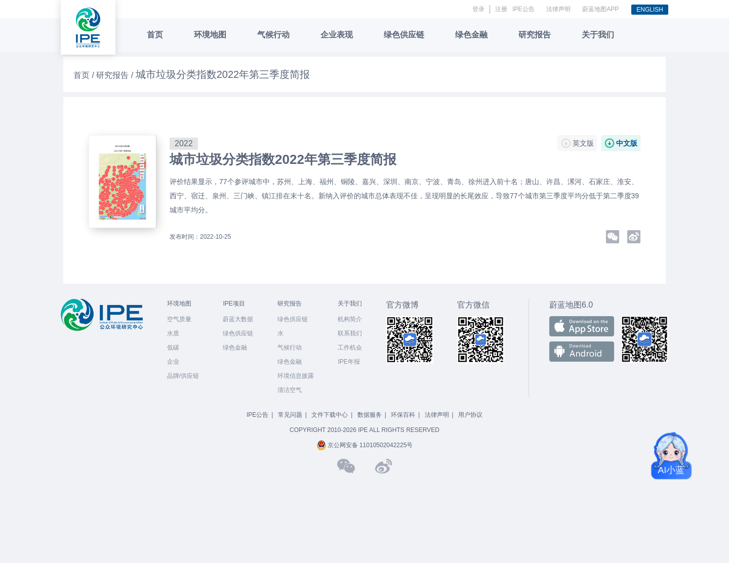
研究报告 (534, 34)
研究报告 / (115, 75)
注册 (501, 9)
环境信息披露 (295, 375)
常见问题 (290, 414)
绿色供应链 (404, 34)
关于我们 (598, 34)
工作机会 (350, 347)
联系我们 (350, 333)
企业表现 (336, 34)
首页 (155, 34)
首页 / (84, 75)
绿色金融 (471, 34)
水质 (173, 333)
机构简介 (350, 319)
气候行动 (273, 34)
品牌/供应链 (183, 375)
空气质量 (179, 319)
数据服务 (369, 414)
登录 (478, 9)
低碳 (173, 347)
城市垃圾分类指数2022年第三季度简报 (283, 159)
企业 (173, 361)
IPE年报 (348, 361)
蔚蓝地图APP (600, 9)
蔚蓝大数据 (238, 319)
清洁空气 (289, 390)
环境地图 (210, 34)
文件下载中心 (329, 414)
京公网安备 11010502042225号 (364, 445)
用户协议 (470, 414)
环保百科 (403, 414)
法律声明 (558, 9)
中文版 (626, 143)
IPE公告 (523, 9)
